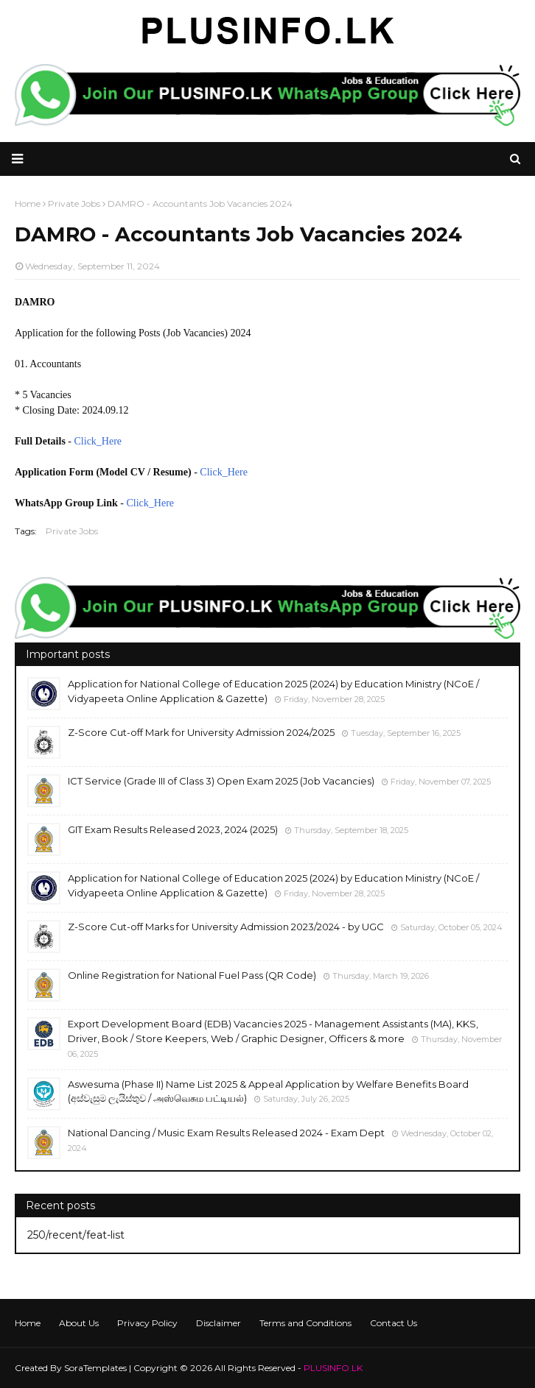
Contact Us (393, 1322)
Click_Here (98, 441)
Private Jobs (72, 531)
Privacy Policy (147, 1322)
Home (28, 1322)
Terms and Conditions (305, 1322)
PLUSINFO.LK (333, 1367)
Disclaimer (218, 1322)
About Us (79, 1322)
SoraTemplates (95, 1367)
